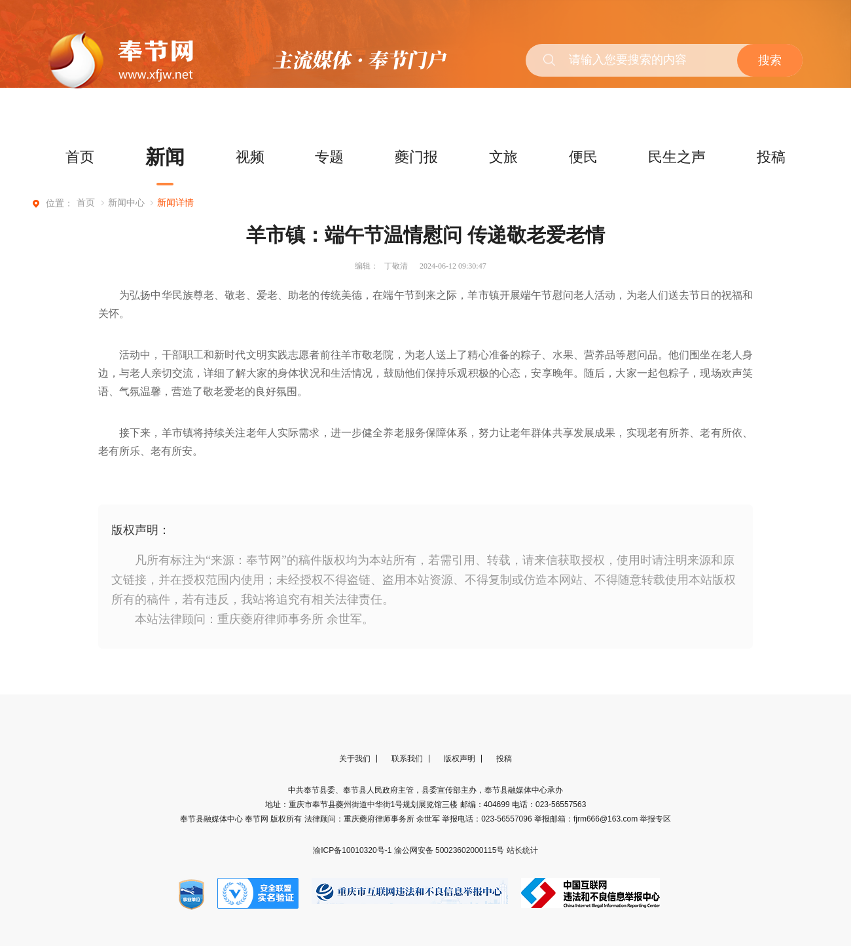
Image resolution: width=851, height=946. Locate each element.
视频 (250, 157)
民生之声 (677, 157)
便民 (583, 157)
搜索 (770, 60)
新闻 (165, 157)
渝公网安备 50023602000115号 (450, 850)
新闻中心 (126, 203)
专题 (329, 157)
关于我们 (355, 758)
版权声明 (459, 758)
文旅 (503, 157)
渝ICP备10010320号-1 (353, 850)
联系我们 (407, 758)
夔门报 (416, 157)
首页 (79, 157)
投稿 (771, 157)
